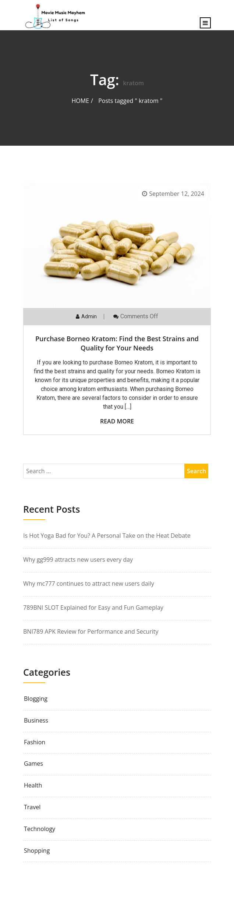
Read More (117, 421)
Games (33, 764)
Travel (32, 807)
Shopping (37, 851)
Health (33, 785)
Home (80, 101)
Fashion (34, 742)
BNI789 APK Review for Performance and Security (90, 631)
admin (89, 316)
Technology (39, 829)
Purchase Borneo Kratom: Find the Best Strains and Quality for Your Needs (117, 343)
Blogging (35, 699)
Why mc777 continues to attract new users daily (88, 583)
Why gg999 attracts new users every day (78, 559)
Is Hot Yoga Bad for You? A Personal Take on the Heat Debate (107, 536)
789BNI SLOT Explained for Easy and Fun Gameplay (93, 607)
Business (36, 720)
